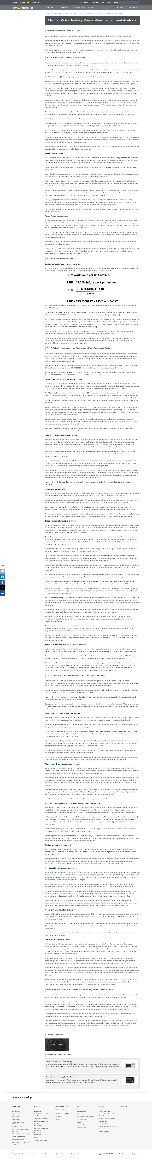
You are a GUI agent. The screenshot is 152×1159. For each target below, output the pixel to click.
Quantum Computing (18, 1136)
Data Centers (16, 1116)
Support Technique (104, 1111)
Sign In (109, 2)
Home (47, 13)
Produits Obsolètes (104, 1131)
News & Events (84, 2)
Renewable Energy (18, 1139)
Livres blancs (83, 13)
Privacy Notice (49, 1154)
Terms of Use (60, 1154)
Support (120, 7)
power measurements (76, 645)
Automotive (15, 1119)
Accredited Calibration (105, 1124)
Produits (64, 7)
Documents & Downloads (63, 1113)
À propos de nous (95, 2)
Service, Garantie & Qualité (107, 1118)
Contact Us (134, 7)
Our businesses (38, 1154)
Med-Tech (80, 1122)
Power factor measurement (56, 216)
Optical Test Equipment (41, 1121)
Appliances (15, 1114)
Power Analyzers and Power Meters (59, 1061)
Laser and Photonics (83, 1125)
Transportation (81, 1111)
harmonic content (59, 149)
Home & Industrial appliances (86, 1116)
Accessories (37, 1137)
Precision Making (82, 1127)
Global (103, 2)
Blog (105, 7)
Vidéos (57, 1119)
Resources (74, 13)
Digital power (116, 123)
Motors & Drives (17, 1126)
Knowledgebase (103, 1121)
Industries (49, 7)
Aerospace (15, 1111)
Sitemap (79, 1154)
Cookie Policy (71, 1154)
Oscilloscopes (38, 1111)
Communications (82, 1119)
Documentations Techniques (84, 7)
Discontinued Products (40, 1140)
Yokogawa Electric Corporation (21, 1154)
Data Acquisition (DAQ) (41, 1118)
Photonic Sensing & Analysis (20, 1134)
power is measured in (103, 119)
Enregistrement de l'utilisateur (107, 1126)
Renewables (80, 1114)
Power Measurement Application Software (61, 1077)
